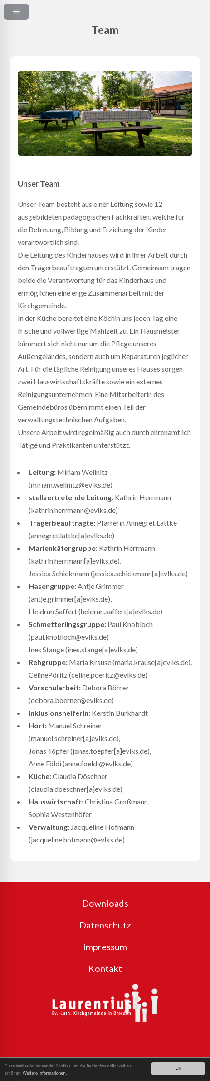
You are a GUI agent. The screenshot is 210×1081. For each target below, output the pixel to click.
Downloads (105, 903)
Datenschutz (105, 924)
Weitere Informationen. (45, 1073)
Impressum (105, 946)
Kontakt (105, 968)
